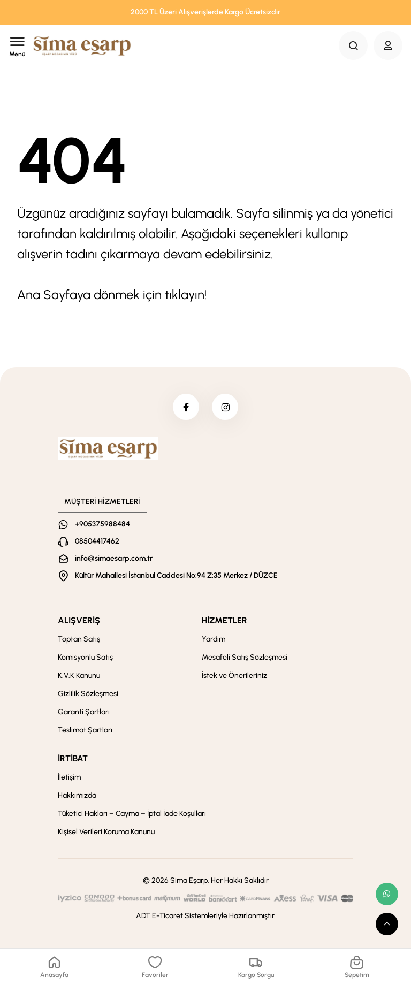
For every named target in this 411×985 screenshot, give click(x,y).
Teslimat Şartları (85, 730)
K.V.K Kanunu (79, 676)
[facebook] (185, 407)
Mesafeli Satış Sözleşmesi (244, 657)
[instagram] (225, 407)
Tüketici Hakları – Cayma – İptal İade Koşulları (132, 814)
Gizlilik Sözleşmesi (88, 694)
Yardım (213, 639)
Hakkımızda (77, 795)
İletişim (69, 777)
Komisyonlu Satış (85, 657)
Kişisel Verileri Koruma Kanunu (106, 832)
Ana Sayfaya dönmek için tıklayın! (112, 294)
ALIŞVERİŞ (79, 621)
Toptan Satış (79, 639)
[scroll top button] (387, 924)
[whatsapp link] (387, 894)
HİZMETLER (224, 621)
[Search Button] (353, 45)
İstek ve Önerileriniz (234, 676)
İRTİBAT (73, 759)
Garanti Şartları (84, 712)
